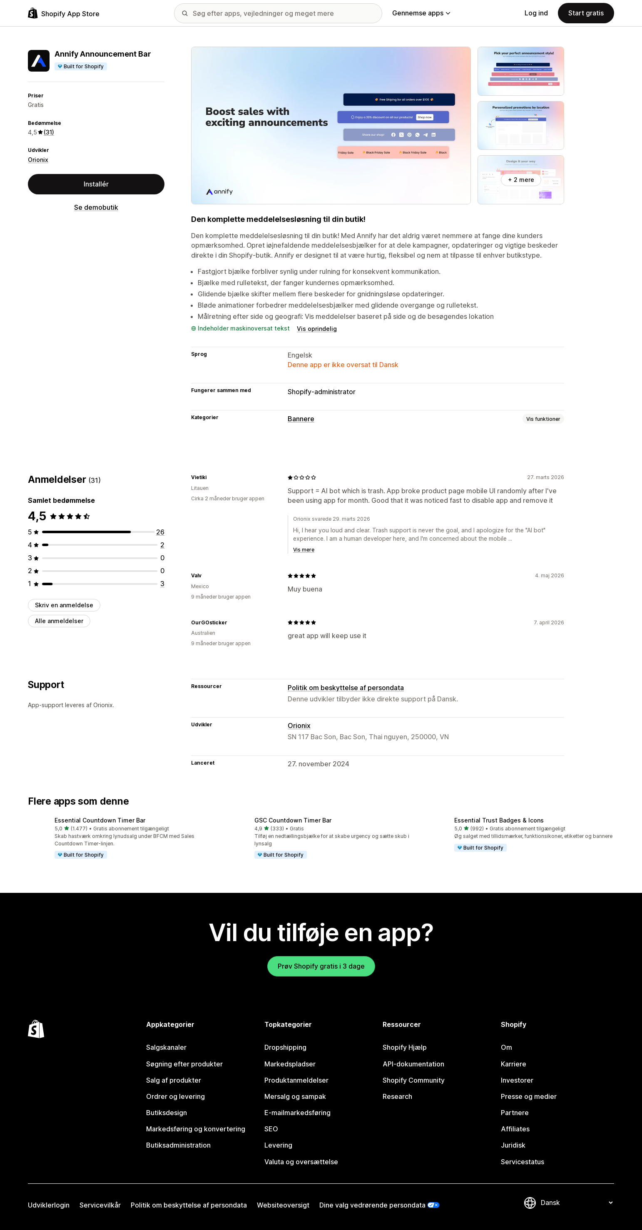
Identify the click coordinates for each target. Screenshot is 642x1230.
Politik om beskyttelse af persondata (346, 687)
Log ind (536, 13)
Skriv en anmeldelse (64, 605)
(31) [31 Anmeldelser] (49, 132)
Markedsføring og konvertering (195, 1129)
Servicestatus (522, 1162)
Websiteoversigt (283, 1205)
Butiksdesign (166, 1112)
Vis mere (303, 550)
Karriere (513, 1064)
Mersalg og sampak (295, 1096)
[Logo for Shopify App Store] (64, 13)
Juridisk (513, 1145)
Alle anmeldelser (59, 620)
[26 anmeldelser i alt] (160, 532)
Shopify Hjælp (405, 1047)
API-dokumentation (413, 1064)
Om (506, 1047)
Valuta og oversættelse (301, 1162)
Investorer (517, 1080)
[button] (121, 839)
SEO (271, 1129)
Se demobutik (96, 207)
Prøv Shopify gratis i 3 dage (321, 966)
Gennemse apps (421, 13)
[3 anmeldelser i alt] (162, 583)
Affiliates (515, 1129)
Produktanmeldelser (296, 1080)
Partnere (515, 1112)
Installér (96, 184)
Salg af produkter (173, 1080)
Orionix (38, 159)
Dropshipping (285, 1047)
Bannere (301, 419)
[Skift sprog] (576, 1202)
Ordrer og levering (175, 1096)
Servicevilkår (100, 1205)
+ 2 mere (521, 179)
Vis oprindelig (317, 328)
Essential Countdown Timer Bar (100, 820)
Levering (278, 1145)
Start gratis (586, 13)
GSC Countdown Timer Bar (292, 820)
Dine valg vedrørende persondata (372, 1205)
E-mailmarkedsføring (297, 1112)
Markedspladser (290, 1064)
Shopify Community (414, 1080)
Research (397, 1096)
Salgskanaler (166, 1047)
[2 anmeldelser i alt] (162, 545)
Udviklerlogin (49, 1205)
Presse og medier (529, 1096)
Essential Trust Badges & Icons (499, 820)
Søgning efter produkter (184, 1064)
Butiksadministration (178, 1145)
